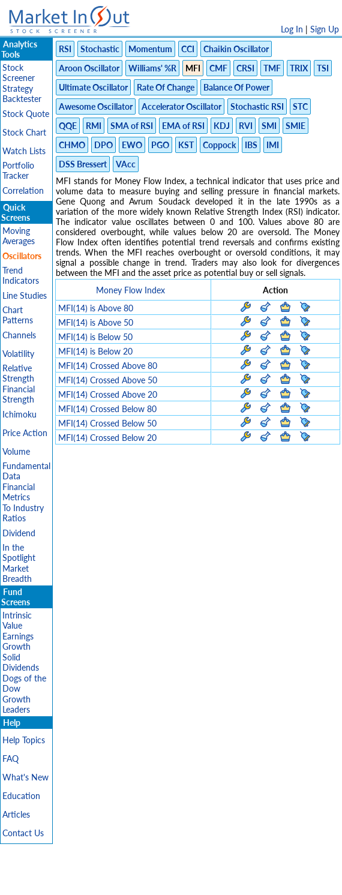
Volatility (18, 354)
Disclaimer (33, 880)
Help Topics (23, 740)
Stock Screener (18, 72)
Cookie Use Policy (221, 880)
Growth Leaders (16, 704)
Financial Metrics (18, 492)
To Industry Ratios (23, 513)
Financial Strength (18, 394)
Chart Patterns (17, 315)
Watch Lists (24, 151)
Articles (16, 814)
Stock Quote (25, 114)
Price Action (24, 433)
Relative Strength (18, 373)
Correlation (23, 190)
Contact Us (23, 833)
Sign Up (324, 29)
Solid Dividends (20, 662)
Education (21, 796)
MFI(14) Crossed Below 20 (107, 438)
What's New (25, 777)
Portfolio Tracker (18, 170)
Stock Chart (24, 132)
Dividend (18, 533)
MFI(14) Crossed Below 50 (107, 423)
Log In (292, 29)
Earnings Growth (18, 641)
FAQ (10, 758)
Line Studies (24, 295)
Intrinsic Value (17, 620)
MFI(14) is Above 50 (95, 322)
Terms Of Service (150, 880)
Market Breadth (17, 573)
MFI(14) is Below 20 (95, 351)
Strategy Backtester (21, 93)
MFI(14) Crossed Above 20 (107, 394)
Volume (16, 451)
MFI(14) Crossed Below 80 (107, 409)
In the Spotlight (18, 552)
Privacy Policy (86, 880)
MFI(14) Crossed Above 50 (107, 380)
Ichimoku (19, 414)
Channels (19, 335)
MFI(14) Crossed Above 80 (107, 366)
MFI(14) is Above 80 (95, 308)
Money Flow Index (130, 290)
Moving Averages (18, 236)
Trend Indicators (20, 275)
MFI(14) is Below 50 (95, 337)
